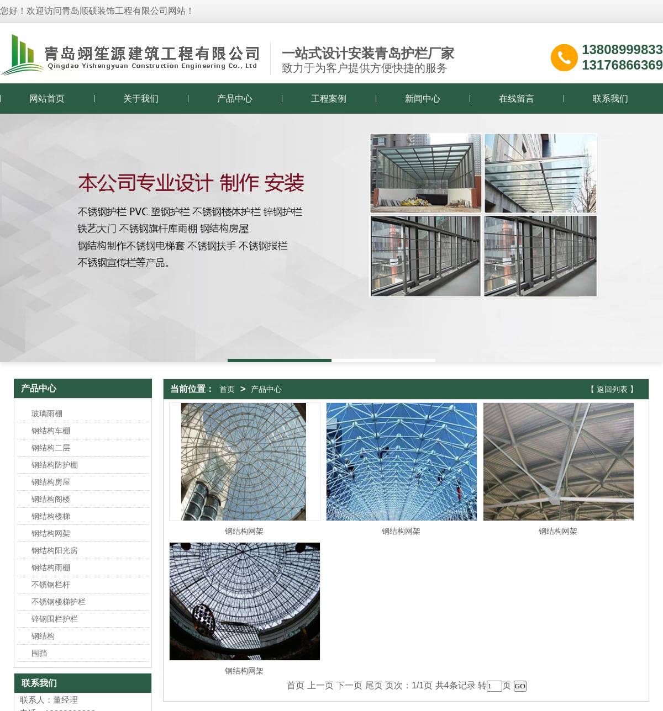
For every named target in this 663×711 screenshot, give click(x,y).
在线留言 (516, 98)
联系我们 (610, 98)
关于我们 (141, 98)
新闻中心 (422, 98)
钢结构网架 (244, 531)
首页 (227, 389)
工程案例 (328, 98)
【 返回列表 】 (612, 389)
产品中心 (234, 98)
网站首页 (47, 98)
